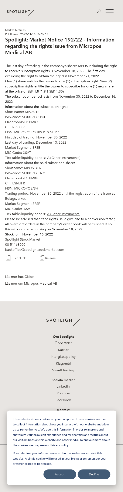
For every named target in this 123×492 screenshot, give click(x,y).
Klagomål (63, 363)
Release (50, 258)
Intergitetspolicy (63, 357)
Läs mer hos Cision (19, 277)
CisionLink (18, 258)
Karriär (63, 350)
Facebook (63, 400)
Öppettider (63, 343)
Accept (60, 474)
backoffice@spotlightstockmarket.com (34, 250)
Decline (94, 474)
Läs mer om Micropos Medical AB (31, 283)
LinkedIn (63, 386)
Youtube (63, 393)
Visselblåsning (63, 370)
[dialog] (61, 448)
